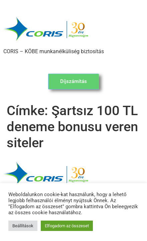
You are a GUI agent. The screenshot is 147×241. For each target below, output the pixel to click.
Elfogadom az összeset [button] (67, 225)
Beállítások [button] (22, 225)
